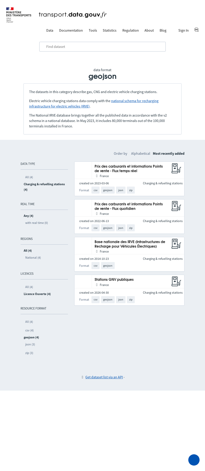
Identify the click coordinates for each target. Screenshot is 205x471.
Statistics (109, 30)
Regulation (130, 30)
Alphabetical (140, 153)
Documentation (71, 30)
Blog (163, 30)
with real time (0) (36, 223)
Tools (93, 30)
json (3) (30, 344)
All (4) (29, 177)
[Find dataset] (102, 47)
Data (49, 30)
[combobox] (102, 47)
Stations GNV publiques (114, 279)
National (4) (33, 257)
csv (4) (29, 330)
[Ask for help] (194, 460)
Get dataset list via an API (104, 377)
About (149, 30)
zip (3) (29, 353)
